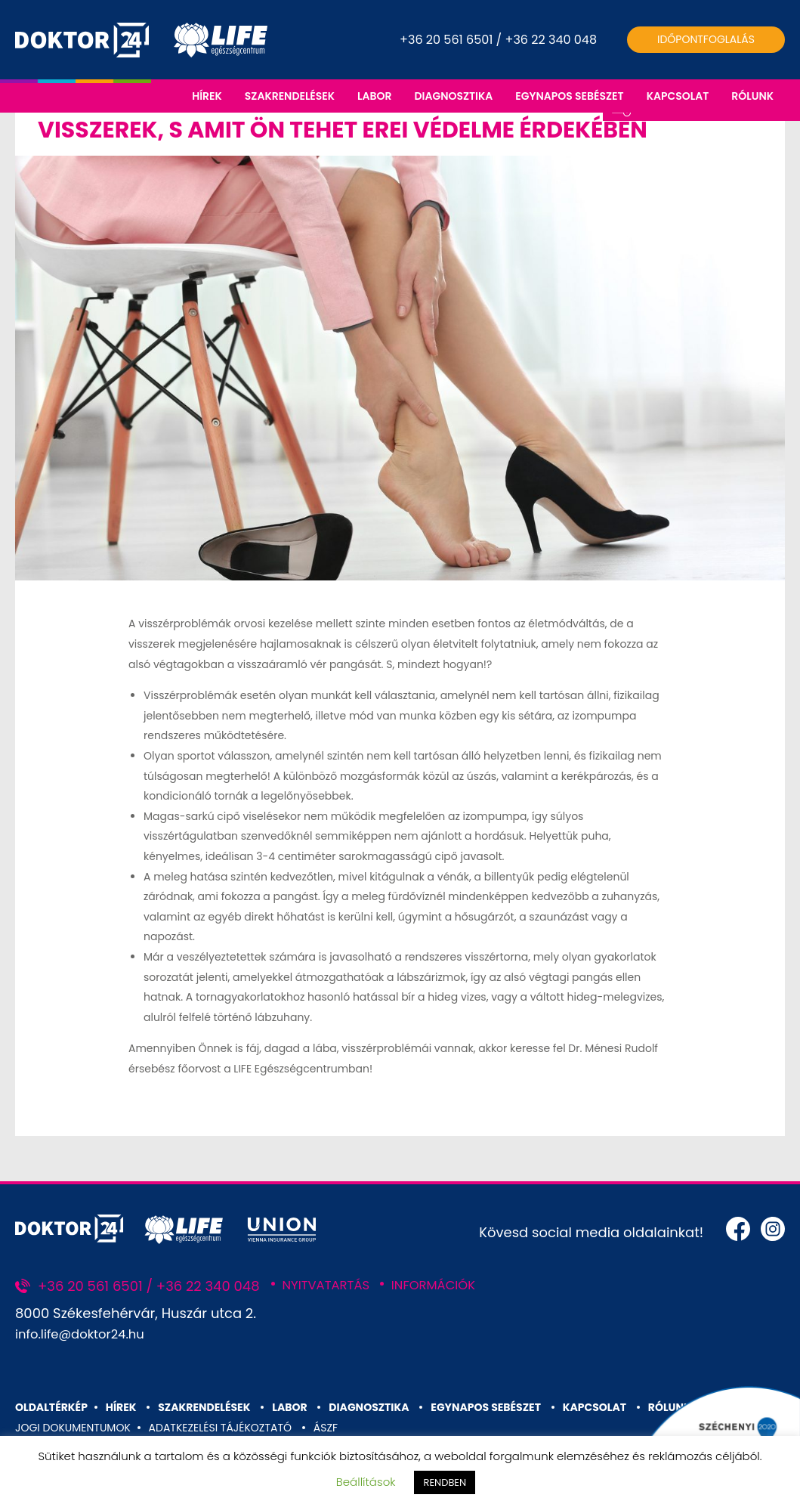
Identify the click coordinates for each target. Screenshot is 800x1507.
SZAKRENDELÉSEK (290, 96)
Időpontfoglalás (706, 39)
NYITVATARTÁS (330, 1323)
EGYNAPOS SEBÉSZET (569, 96)
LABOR (374, 96)
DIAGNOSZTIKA (453, 96)
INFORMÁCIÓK (446, 1323)
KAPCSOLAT (678, 96)
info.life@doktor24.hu (86, 1372)
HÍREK (207, 96)
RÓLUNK (752, 96)
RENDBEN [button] (444, 1482)
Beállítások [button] (366, 1482)
